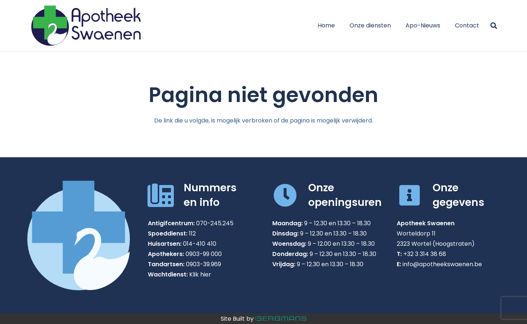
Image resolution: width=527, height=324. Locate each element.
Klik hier (200, 274)
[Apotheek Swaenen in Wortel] (86, 26)
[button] (493, 25)
